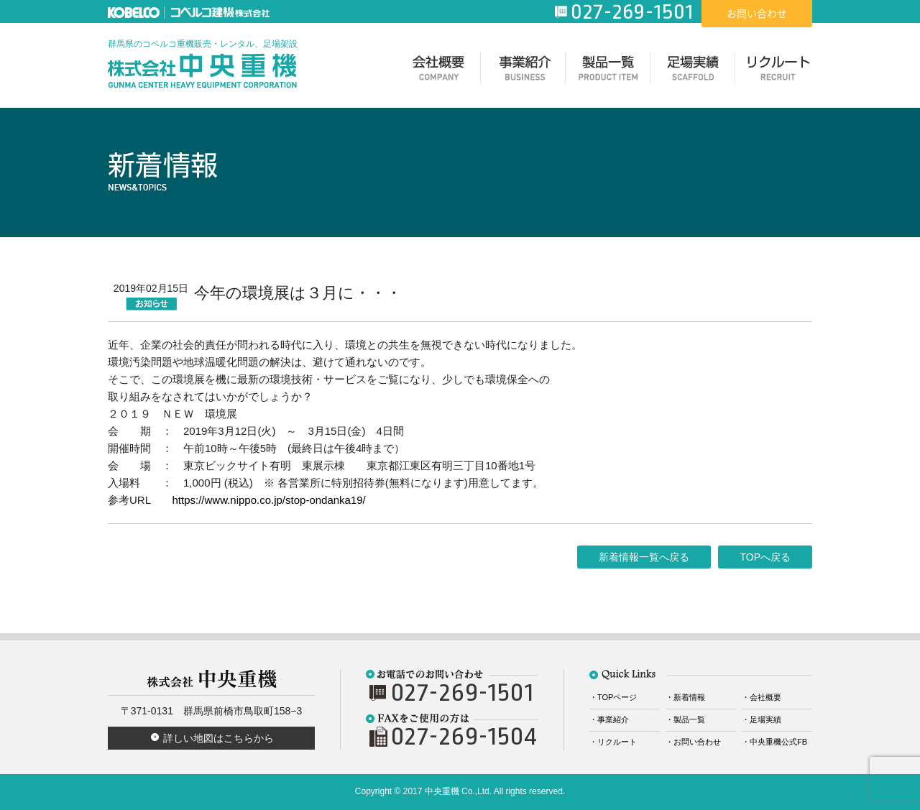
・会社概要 (761, 697)
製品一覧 (608, 71)
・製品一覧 (685, 719)
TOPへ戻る (765, 557)
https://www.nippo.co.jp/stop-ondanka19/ (268, 500)
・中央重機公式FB (774, 741)
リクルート (777, 71)
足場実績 (692, 71)
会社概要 (438, 71)
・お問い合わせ (693, 741)
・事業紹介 (609, 719)
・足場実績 (761, 719)
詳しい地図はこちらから (218, 738)
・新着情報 (685, 697)
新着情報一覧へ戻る (644, 557)
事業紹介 (523, 71)
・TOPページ (613, 697)
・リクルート (613, 741)
